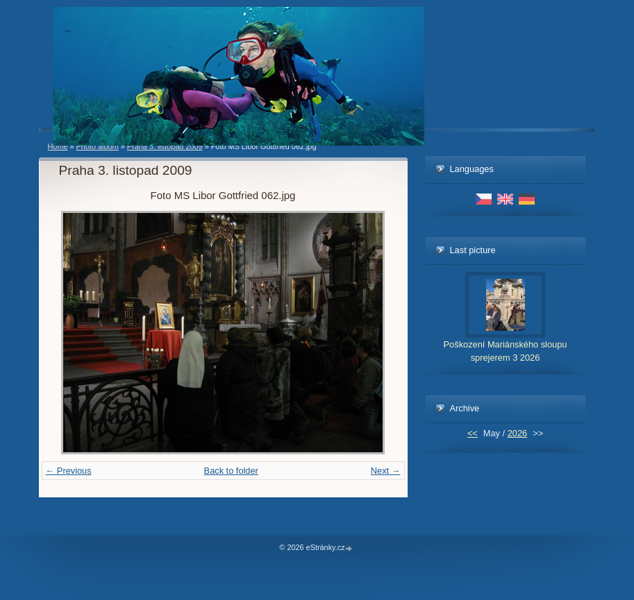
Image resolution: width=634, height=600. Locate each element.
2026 (517, 433)
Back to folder (231, 470)
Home (58, 146)
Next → (386, 470)
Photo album (97, 146)
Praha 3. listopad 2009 (165, 146)
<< (472, 433)
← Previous (69, 470)
